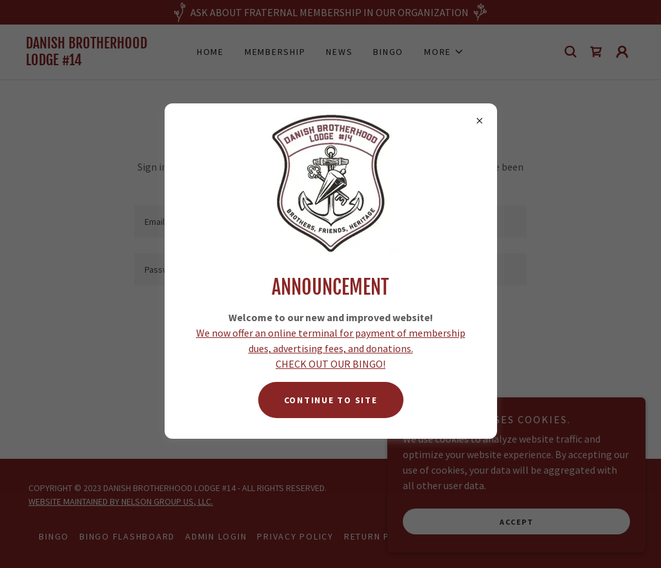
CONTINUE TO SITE (331, 400)
